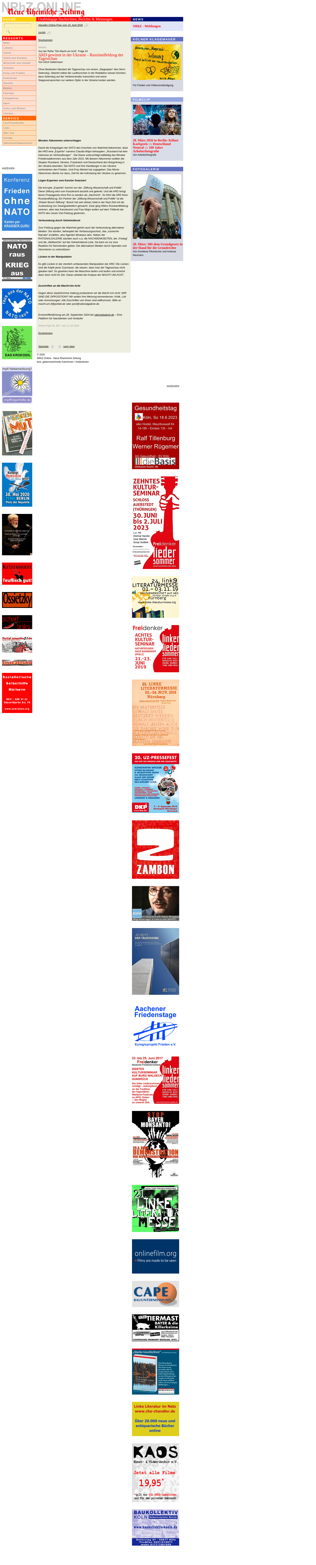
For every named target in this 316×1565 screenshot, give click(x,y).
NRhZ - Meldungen (147, 26)
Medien (7, 88)
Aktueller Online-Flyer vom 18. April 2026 (60, 25)
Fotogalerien (11, 98)
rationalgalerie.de (104, 314)
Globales (8, 68)
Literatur (8, 113)
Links (6, 128)
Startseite (43, 346)
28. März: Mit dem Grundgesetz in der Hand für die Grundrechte (158, 246)
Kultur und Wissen (14, 108)
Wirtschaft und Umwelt (17, 63)
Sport (6, 103)
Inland (7, 53)
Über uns (8, 133)
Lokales (8, 48)
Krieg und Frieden (14, 73)
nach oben (69, 346)
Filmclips (8, 93)
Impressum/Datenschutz (17, 143)
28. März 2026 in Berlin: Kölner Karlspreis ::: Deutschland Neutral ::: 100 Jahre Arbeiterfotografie (156, 145)
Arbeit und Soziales (15, 58)
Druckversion (45, 40)
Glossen (8, 83)
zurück (42, 32)
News (6, 43)
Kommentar (10, 78)
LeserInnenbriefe (13, 123)
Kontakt (7, 138)
